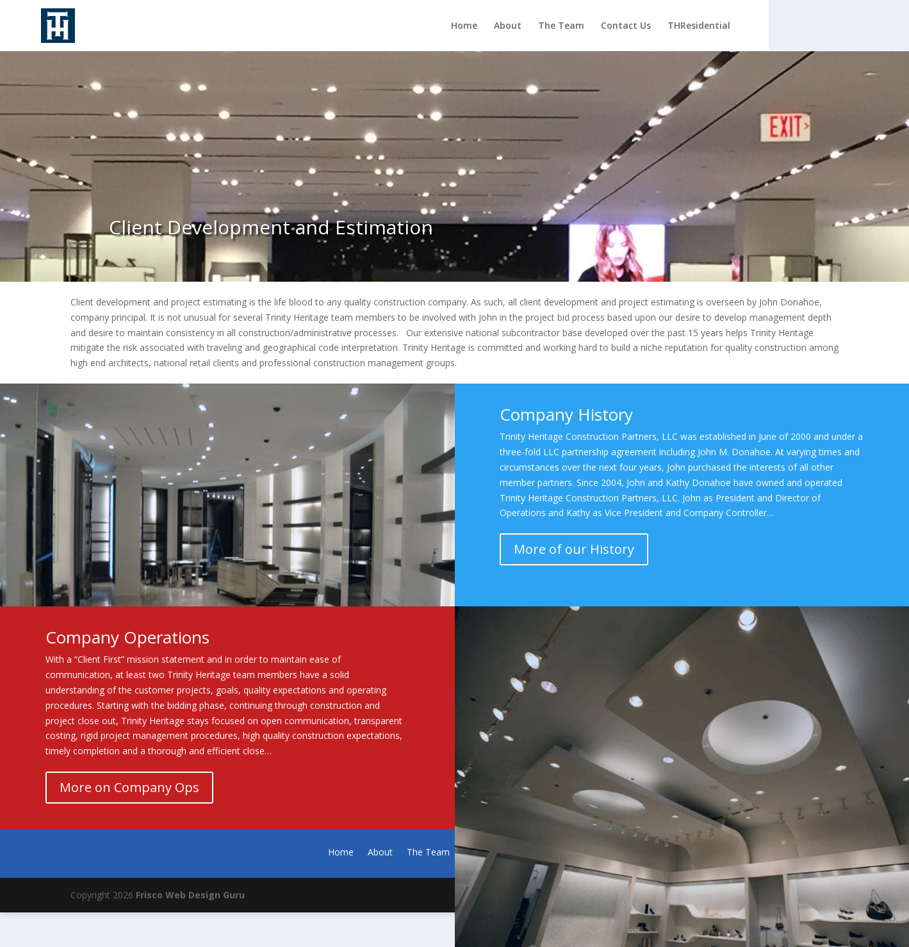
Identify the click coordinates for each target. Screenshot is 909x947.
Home (464, 26)
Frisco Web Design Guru (190, 895)
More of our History (574, 549)
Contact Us (626, 26)
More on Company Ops (129, 787)
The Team (561, 26)
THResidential (698, 26)
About (507, 26)
